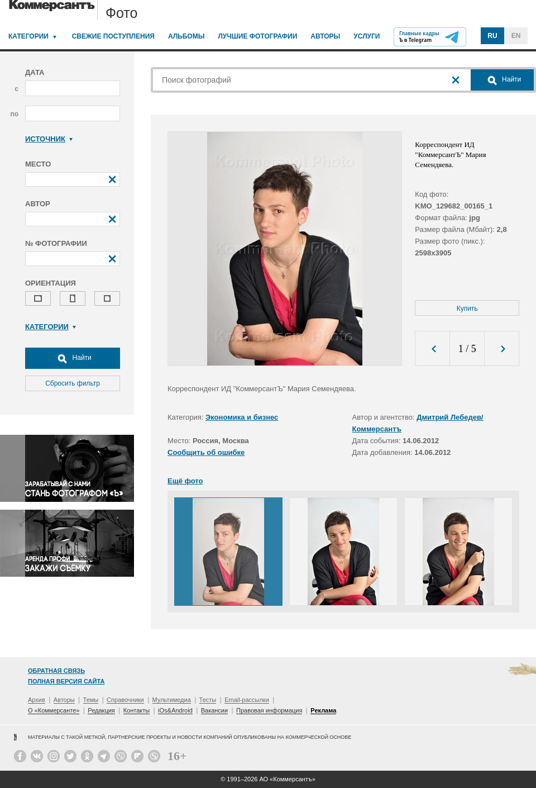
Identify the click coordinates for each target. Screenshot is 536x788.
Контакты (136, 710)
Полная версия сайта (66, 681)
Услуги (366, 36)
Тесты (208, 699)
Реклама (323, 710)
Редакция (101, 710)
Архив (36, 699)
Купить (467, 308)
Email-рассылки (246, 699)
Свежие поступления (113, 36)
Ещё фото (185, 481)
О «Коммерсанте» (53, 710)
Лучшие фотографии (257, 36)
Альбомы (186, 36)
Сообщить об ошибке (206, 452)
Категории (28, 36)
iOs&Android (175, 710)
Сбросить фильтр (72, 383)
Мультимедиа (171, 699)
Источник (49, 139)
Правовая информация (269, 710)
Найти (73, 358)
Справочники (125, 699)
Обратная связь (56, 670)
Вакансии (214, 710)
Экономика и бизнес (241, 417)
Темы (91, 699)
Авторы (325, 36)
